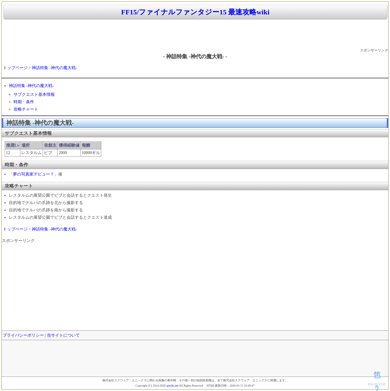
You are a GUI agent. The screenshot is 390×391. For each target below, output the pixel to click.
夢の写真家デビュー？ (33, 174)
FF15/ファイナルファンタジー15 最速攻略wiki (195, 12)
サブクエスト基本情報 (34, 94)
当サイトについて (63, 335)
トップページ (15, 68)
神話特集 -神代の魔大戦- (54, 68)
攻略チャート (26, 109)
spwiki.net (172, 385)
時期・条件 (24, 102)
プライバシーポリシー (23, 335)
